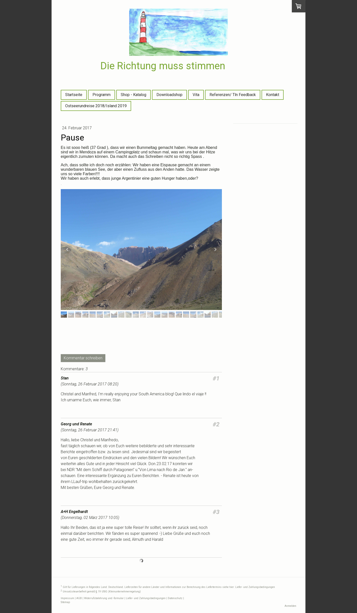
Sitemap (65, 602)
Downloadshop (169, 94)
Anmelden (290, 606)
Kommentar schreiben (83, 358)
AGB (79, 598)
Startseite (73, 94)
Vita (196, 94)
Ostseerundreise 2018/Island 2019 (96, 105)
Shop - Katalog (133, 94)
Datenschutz (175, 598)
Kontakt (272, 94)
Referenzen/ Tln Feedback (232, 94)
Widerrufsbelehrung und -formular (104, 598)
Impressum (67, 598)
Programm (101, 94)
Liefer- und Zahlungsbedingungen (255, 587)
